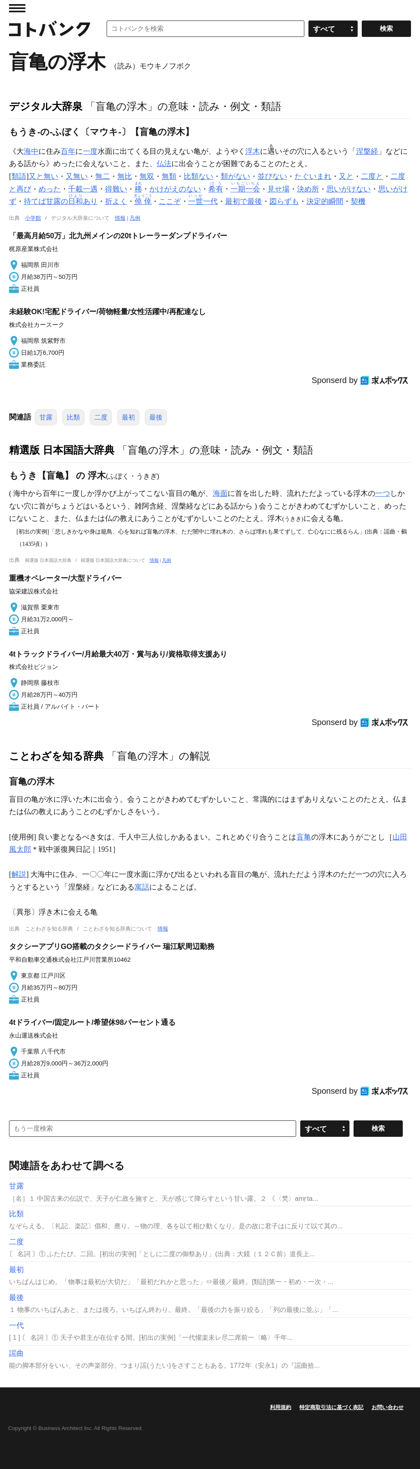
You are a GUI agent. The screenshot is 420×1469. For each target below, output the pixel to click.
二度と (372, 176)
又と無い (43, 176)
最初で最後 (243, 201)
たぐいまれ (312, 176)
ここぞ (170, 201)
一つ (382, 493)
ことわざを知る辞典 (56, 756)
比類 (73, 417)
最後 (155, 417)
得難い (116, 189)
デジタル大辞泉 (45, 106)
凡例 (135, 218)
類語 (18, 176)
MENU (17, 8)
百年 (68, 151)
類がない (235, 176)
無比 (124, 176)
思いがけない (348, 189)
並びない (272, 176)
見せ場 (278, 189)
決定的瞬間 (324, 201)
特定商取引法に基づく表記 (331, 1407)
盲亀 (304, 837)
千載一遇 (83, 189)
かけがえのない (175, 189)
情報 (120, 218)
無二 (102, 176)
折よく (116, 201)
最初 (128, 417)
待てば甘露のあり (61, 201)
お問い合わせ (388, 1407)
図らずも (284, 201)
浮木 (252, 151)
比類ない (198, 176)
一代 (203, 201)
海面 (220, 493)
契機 (358, 201)
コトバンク (49, 29)
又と (346, 176)
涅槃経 (367, 151)
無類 (169, 176)
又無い (77, 176)
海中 (31, 151)
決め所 (308, 189)
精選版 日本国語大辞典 (61, 450)
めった (50, 189)
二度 (100, 417)
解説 (18, 874)
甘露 (45, 417)
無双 (146, 176)
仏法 (164, 164)
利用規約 (280, 1407)
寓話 (142, 887)
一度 (90, 151)
